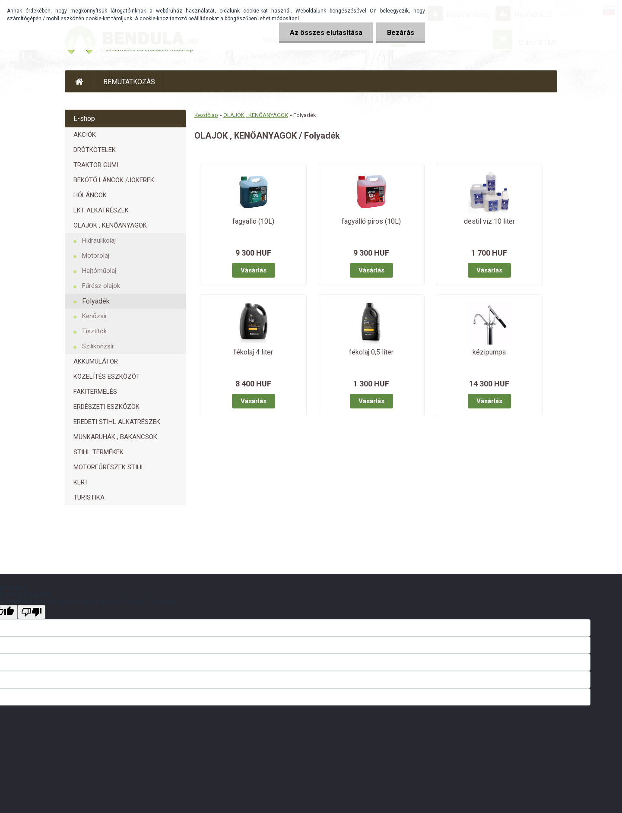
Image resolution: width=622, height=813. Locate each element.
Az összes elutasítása (325, 32)
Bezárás (400, 32)
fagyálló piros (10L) (371, 221)
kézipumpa (489, 352)
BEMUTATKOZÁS (129, 82)
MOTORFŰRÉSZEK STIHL (109, 467)
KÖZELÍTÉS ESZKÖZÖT (106, 376)
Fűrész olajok (101, 286)
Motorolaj (95, 255)
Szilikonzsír (98, 346)
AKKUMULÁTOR (95, 361)
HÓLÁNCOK (90, 195)
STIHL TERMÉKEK (98, 452)
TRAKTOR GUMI (95, 165)
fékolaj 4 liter (253, 352)
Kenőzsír (94, 316)
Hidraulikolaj (99, 240)
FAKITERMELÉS (95, 391)
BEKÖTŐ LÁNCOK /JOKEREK (113, 180)
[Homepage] (79, 81)
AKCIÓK (84, 135)
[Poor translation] (31, 612)
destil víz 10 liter (489, 221)
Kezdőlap (206, 115)
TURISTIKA (89, 497)
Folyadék (96, 301)
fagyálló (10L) (253, 221)
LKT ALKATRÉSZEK (101, 210)
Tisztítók (94, 331)
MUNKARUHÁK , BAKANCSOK (115, 437)
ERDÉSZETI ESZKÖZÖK (106, 407)
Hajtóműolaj (99, 271)
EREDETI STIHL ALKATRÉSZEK (116, 422)
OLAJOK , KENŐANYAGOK (110, 225)
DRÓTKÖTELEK (94, 150)
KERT (80, 482)
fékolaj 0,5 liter (371, 352)
